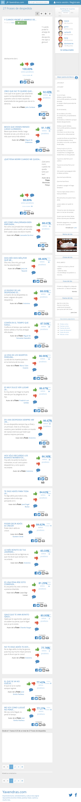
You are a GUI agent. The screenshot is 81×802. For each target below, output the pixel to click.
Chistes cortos (64, 324)
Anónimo (26, 303)
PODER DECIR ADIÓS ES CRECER (13, 524)
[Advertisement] (22, 41)
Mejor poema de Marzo (65, 77)
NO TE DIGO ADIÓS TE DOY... (17, 647)
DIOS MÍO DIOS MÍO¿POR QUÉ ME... (15, 259)
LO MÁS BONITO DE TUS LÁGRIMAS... (15, 551)
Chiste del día (67, 257)
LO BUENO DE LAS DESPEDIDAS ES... (12, 291)
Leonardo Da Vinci (26, 235)
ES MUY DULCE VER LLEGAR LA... (16, 388)
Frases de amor (64, 332)
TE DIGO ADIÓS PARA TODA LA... (16, 492)
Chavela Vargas (25, 627)
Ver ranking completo (67, 50)
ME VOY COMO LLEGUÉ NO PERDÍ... (14, 708)
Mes (72, 12)
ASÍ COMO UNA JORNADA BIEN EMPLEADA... (18, 223)
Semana (65, 12)
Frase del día (67, 281)
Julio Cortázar (30, 107)
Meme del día (67, 234)
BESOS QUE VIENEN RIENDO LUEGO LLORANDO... (16, 128)
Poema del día (67, 298)
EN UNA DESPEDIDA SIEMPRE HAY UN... (19, 420)
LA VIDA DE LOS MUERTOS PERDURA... (15, 356)
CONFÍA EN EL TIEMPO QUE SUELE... (16, 323)
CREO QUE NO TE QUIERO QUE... (18, 91)
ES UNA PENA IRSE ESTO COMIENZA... (15, 583)
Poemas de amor (65, 328)
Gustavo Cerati (18, 536)
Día (60, 12)
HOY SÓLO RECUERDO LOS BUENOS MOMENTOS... (16, 456)
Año (60, 16)
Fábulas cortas (64, 334)
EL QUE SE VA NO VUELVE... (12, 682)
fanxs (13, 23)
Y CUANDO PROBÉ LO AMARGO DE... (20, 19)
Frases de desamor (65, 330)
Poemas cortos (64, 326)
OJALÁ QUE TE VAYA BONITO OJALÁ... (16, 615)
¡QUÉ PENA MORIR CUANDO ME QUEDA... (22, 159)
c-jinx (75, 228)
